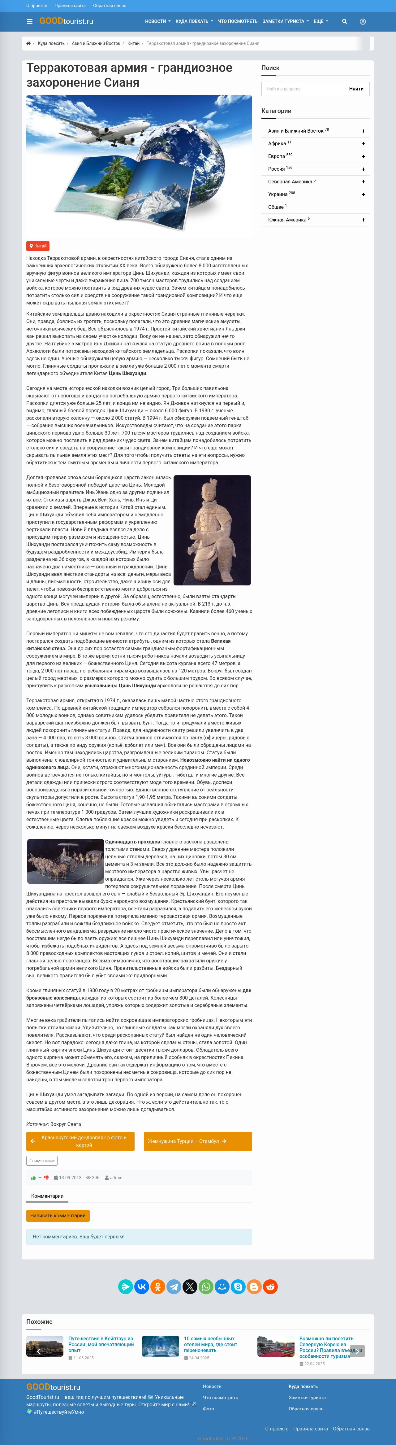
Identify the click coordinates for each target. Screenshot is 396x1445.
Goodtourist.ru (214, 1439)
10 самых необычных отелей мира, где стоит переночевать (211, 1344)
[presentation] (38, 1351)
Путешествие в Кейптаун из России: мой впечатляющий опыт (101, 1344)
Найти (356, 89)
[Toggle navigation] (363, 21)
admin (116, 1177)
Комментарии (47, 1196)
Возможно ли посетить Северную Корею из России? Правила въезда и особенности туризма (331, 1348)
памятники (43, 1160)
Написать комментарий (58, 1216)
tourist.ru (66, 20)
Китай (38, 245)
